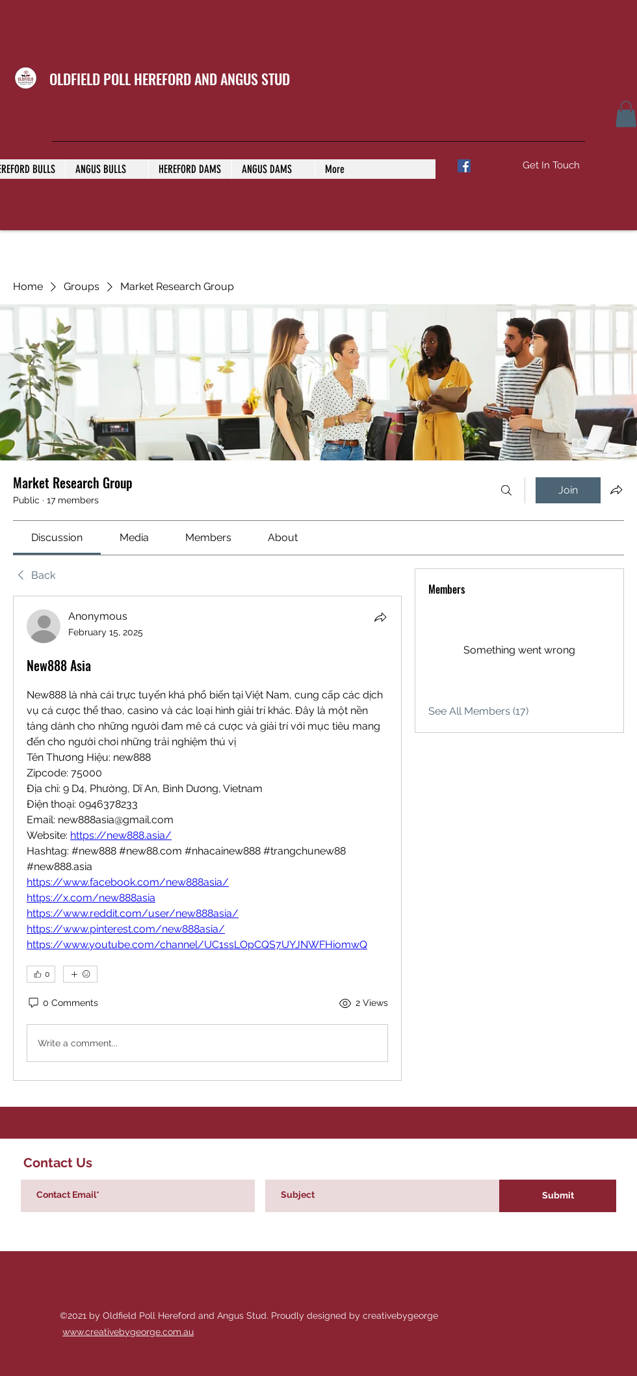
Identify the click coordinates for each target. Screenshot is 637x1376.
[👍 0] (41, 974)
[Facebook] (464, 165)
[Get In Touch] (551, 165)
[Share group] (616, 489)
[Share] (380, 617)
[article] (207, 838)
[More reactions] (80, 974)
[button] (626, 114)
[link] (57, 537)
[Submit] (557, 1196)
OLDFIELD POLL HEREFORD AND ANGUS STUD (169, 78)
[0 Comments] (62, 1003)
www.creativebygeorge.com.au (128, 1332)
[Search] (506, 490)
